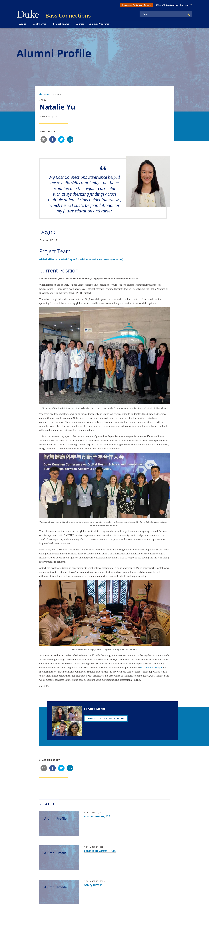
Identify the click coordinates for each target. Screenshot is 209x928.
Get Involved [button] (39, 23)
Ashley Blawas (93, 885)
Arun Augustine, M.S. (97, 816)
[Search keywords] (162, 14)
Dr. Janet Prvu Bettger (151, 667)
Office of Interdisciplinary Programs (172, 5)
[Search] (188, 14)
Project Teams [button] (61, 23)
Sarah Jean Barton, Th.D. (100, 850)
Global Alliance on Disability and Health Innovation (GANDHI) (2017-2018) (81, 259)
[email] (43, 139)
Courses (80, 23)
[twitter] (61, 139)
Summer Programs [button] (99, 23)
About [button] (22, 23)
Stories (47, 94)
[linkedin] (70, 139)
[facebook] (52, 139)
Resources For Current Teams (136, 5)
